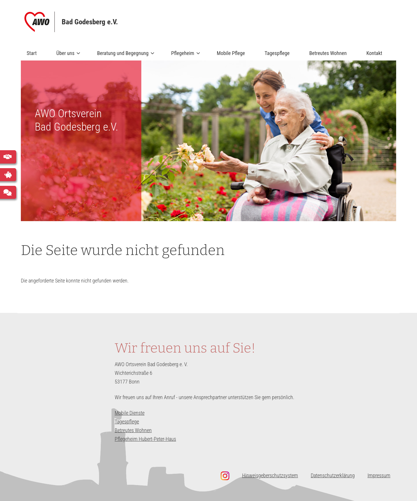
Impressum (378, 475)
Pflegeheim (183, 55)
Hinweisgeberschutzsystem (270, 475)
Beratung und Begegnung (123, 55)
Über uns (66, 55)
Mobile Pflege (231, 53)
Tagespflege (277, 53)
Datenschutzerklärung (333, 475)
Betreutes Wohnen (328, 53)
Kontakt (374, 53)
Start (32, 53)
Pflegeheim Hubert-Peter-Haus (145, 439)
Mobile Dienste (130, 413)
